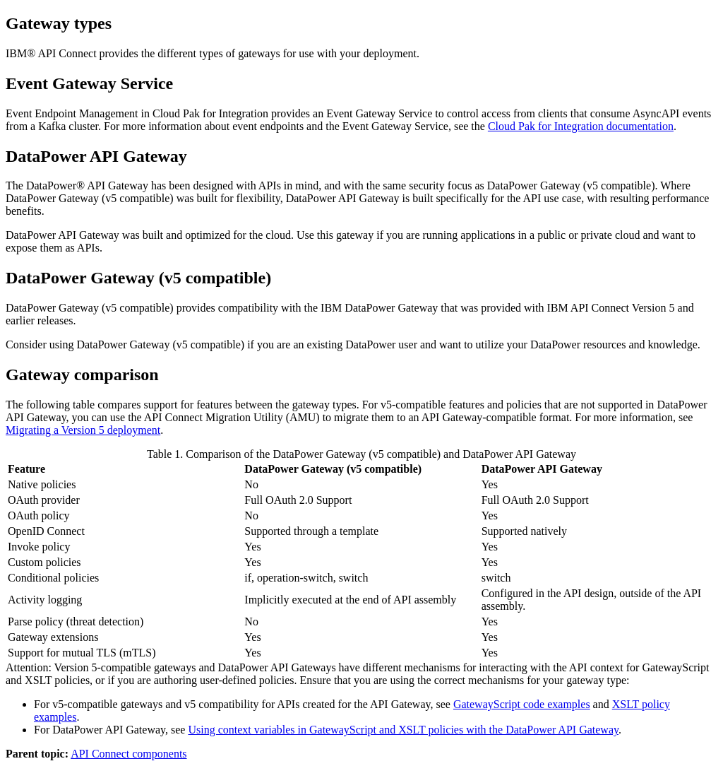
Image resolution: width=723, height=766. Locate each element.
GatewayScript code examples (521, 704)
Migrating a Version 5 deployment (83, 430)
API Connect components (128, 754)
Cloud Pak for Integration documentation (581, 126)
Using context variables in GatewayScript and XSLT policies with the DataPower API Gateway (403, 730)
